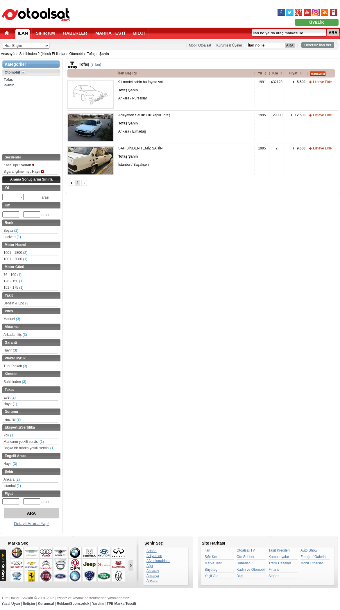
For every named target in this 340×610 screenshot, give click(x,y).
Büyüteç (211, 570)
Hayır (10, 350)
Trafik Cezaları (280, 563)
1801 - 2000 (15, 259)
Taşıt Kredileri (279, 550)
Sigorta (274, 576)
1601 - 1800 (15, 253)
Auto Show (308, 550)
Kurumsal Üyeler (229, 45)
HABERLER (75, 33)
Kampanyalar (279, 557)
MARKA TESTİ (110, 33)
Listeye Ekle (322, 82)
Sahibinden (14, 382)
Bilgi (240, 576)
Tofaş (91, 54)
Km (275, 73)
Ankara (11, 479)
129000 (276, 115)
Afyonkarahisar (158, 561)
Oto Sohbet (245, 557)
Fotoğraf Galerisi (313, 557)
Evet (9, 397)
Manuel (11, 319)
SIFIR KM (45, 33)
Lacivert (12, 237)
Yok (9, 435)
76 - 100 (12, 275)
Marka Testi (213, 563)
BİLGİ (139, 33)
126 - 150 (13, 281)
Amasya (152, 576)
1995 (262, 115)
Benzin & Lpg (16, 303)
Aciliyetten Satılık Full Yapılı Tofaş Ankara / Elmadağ (144, 123)
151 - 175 (13, 288)
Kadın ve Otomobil (251, 570)
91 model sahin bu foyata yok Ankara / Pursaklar (141, 90)
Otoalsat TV (246, 550)
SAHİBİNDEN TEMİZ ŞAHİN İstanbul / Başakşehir (140, 156)
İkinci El (12, 420)
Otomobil (76, 54)
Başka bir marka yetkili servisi (28, 448)
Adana (151, 551)
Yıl (260, 73)
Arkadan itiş (15, 335)
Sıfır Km (211, 557)
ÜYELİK (316, 22)
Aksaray (152, 571)
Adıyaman (154, 556)
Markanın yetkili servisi (23, 442)
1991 (262, 82)
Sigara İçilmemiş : (23, 172)
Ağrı (149, 566)
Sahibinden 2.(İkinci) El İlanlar (42, 54)
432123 (276, 82)
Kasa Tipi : (18, 165)
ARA (333, 32)
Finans (274, 570)
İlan (207, 550)
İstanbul (12, 486)
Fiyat (293, 73)
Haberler (243, 563)
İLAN (23, 33)
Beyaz (10, 231)
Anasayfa (8, 54)
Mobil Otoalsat (200, 45)
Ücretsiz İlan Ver (317, 45)
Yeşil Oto (212, 576)
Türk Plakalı (15, 366)
